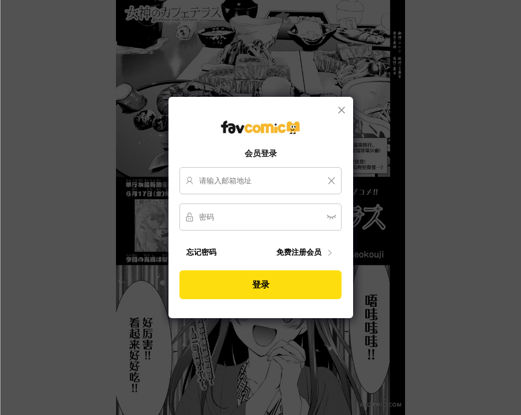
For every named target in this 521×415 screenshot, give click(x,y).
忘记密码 (201, 252)
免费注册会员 (305, 253)
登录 (260, 284)
